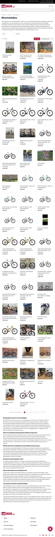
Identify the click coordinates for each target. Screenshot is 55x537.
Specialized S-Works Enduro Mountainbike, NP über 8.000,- (9, 317)
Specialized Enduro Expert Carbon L (26, 141)
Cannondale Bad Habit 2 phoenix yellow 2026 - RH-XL (9, 338)
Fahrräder (9, 14)
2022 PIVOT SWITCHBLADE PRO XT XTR (26, 272)
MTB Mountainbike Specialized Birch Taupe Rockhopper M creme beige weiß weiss (9, 76)
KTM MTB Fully (41, 163)
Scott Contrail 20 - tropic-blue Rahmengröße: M (45, 186)
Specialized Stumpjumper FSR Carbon (27, 382)
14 (41, 412)
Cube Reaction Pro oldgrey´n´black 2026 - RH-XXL (9, 120)
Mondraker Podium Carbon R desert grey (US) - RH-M (9, 294)
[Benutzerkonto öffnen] (49, 6)
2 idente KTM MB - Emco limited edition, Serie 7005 (8, 382)
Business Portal (24, 535)
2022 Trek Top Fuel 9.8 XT (8, 360)
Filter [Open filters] (37, 39)
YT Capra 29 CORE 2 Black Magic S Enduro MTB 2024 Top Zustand (27, 76)
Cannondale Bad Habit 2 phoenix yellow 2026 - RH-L (26, 249)
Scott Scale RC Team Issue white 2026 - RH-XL (44, 76)
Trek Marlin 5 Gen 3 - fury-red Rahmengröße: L (27, 403)
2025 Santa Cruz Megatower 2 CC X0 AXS (27, 361)
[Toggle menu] (52, 6)
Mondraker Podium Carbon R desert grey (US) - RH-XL (45, 272)
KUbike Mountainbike (43, 228)
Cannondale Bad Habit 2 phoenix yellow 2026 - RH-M (9, 249)
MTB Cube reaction (42, 317)
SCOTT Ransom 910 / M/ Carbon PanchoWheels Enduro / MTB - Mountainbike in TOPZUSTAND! (27, 55)
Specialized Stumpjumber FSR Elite (9, 99)
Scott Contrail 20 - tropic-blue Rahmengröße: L (27, 186)
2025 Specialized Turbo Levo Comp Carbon (27, 99)
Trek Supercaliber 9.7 (25, 338)
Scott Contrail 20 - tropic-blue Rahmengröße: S (9, 207)
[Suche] (27, 10)
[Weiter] (45, 412)
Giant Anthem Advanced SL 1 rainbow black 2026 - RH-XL (9, 164)
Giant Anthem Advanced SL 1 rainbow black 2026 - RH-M (44, 249)
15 (43, 412)
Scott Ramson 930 (6, 55)
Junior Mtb (40, 381)
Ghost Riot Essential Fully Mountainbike (8, 141)
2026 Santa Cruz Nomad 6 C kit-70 (44, 361)
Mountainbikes (16, 14)
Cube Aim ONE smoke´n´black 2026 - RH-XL (27, 120)
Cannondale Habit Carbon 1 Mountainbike (44, 338)
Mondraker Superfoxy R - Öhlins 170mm (26, 317)
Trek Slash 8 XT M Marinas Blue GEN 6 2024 (45, 99)
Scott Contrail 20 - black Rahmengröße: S (26, 228)
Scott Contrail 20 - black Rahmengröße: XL (26, 207)
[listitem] (8, 33)
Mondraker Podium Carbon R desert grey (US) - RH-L (27, 294)
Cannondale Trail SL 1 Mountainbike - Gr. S (25, 164)
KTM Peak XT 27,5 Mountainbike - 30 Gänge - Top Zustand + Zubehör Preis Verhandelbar (45, 295)
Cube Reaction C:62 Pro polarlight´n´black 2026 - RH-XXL (9, 272)
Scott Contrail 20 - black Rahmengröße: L (43, 207)
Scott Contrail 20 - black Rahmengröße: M (8, 228)
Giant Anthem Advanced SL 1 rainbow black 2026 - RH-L (44, 141)
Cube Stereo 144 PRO (7, 402)
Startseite (4, 14)
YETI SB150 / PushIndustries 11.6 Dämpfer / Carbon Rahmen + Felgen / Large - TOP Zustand (45, 55)
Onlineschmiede (16, 535)
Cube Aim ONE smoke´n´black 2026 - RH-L (45, 120)
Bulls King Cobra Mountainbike (6, 186)
